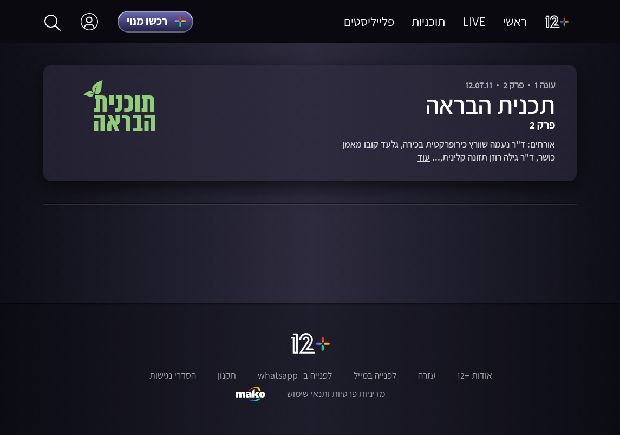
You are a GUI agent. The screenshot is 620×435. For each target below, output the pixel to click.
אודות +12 (474, 375)
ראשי (515, 21)
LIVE (474, 21)
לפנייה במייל (375, 375)
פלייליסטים (369, 21)
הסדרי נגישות (172, 375)
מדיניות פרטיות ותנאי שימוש (336, 394)
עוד (423, 157)
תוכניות (428, 21)
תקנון (227, 375)
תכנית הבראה (490, 104)
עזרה (426, 375)
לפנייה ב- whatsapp (295, 375)
